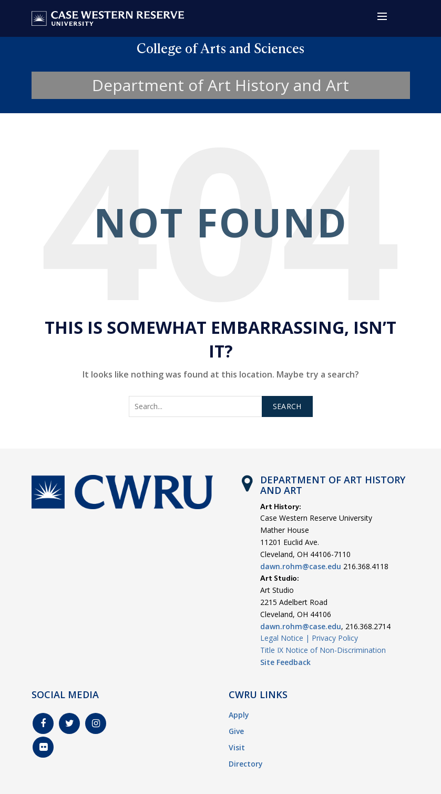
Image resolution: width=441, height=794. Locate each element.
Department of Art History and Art (220, 85)
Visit (237, 747)
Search (287, 406)
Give (236, 731)
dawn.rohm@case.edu (300, 566)
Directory (246, 764)
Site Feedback (285, 662)
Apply (239, 715)
